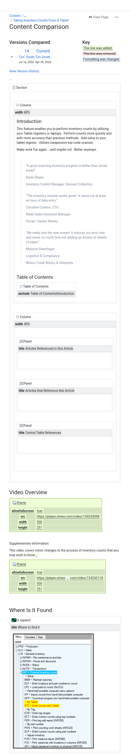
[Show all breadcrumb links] (25, 15)
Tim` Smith (26, 57)
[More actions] (116, 17)
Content (15, 16)
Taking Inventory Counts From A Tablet (41, 20)
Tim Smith (42, 57)
